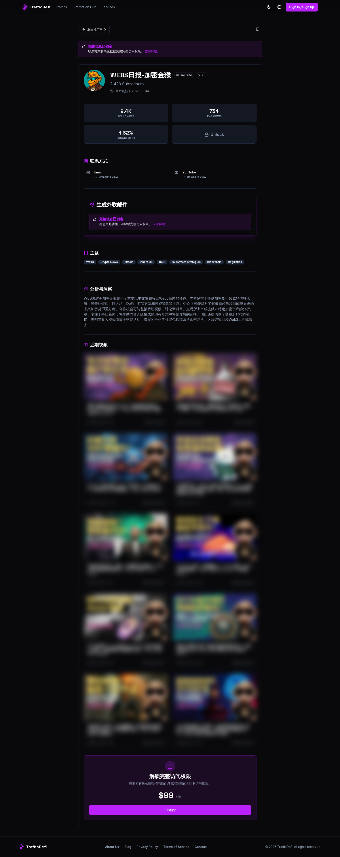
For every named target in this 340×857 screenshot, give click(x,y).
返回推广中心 (94, 29)
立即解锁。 (152, 51)
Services (108, 7)
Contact (201, 847)
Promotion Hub (85, 7)
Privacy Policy (147, 847)
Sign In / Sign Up (301, 7)
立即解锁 (170, 810)
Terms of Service (176, 847)
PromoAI (62, 7)
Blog (127, 847)
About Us (112, 847)
